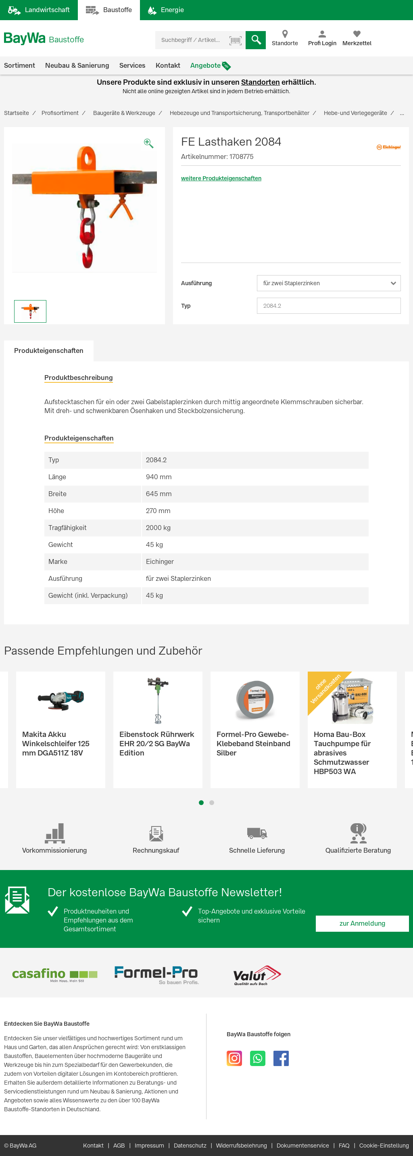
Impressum (149, 1145)
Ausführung (196, 283)
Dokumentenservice (303, 1145)
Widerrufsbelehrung (241, 1145)
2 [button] (212, 802)
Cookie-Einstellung (384, 1145)
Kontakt (168, 65)
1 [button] (201, 802)
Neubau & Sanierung (77, 65)
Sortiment (19, 65)
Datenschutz (190, 1145)
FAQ (344, 1145)
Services (132, 65)
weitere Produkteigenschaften (221, 178)
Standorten (260, 82)
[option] (84, 207)
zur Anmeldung (363, 923)
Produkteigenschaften (48, 350)
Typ (186, 305)
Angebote (205, 65)
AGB (119, 1145)
